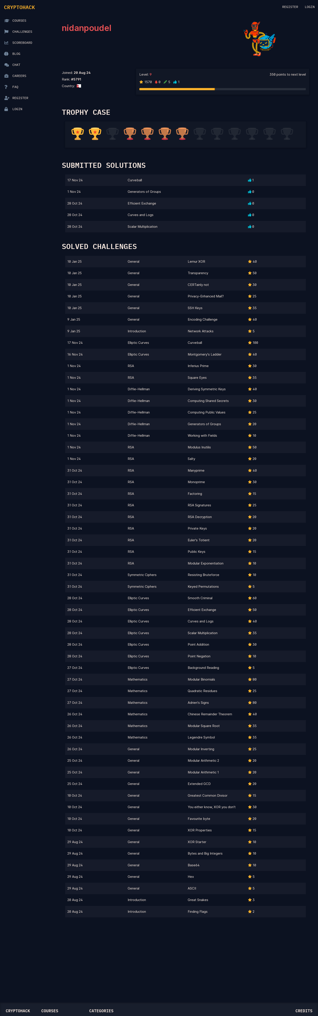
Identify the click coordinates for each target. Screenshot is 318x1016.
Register (290, 7)
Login (310, 7)
